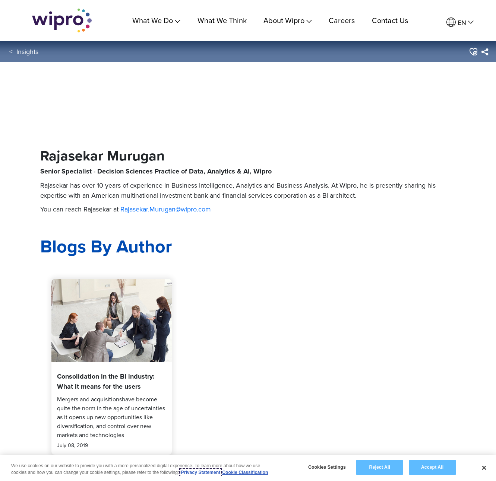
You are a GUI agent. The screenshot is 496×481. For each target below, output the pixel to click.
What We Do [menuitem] (156, 20)
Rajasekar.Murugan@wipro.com (165, 209)
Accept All (432, 467)
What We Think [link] (222, 20)
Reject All (379, 467)
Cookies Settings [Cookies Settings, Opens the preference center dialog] (327, 467)
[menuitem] (460, 22)
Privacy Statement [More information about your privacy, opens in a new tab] (201, 472)
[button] (473, 51)
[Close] (484, 467)
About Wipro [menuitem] (287, 20)
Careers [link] (342, 20)
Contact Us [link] (390, 20)
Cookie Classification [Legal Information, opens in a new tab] (245, 472)
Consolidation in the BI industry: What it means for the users (106, 381)
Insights (27, 51)
